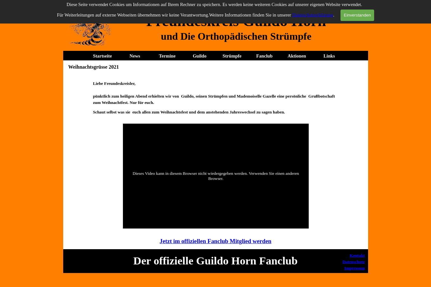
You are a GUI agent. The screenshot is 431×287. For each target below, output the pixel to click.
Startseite (102, 55)
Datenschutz (353, 261)
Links (329, 55)
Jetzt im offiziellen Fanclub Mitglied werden (216, 241)
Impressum (354, 268)
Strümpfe (232, 55)
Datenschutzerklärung (312, 14)
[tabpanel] (236, 36)
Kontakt (357, 255)
